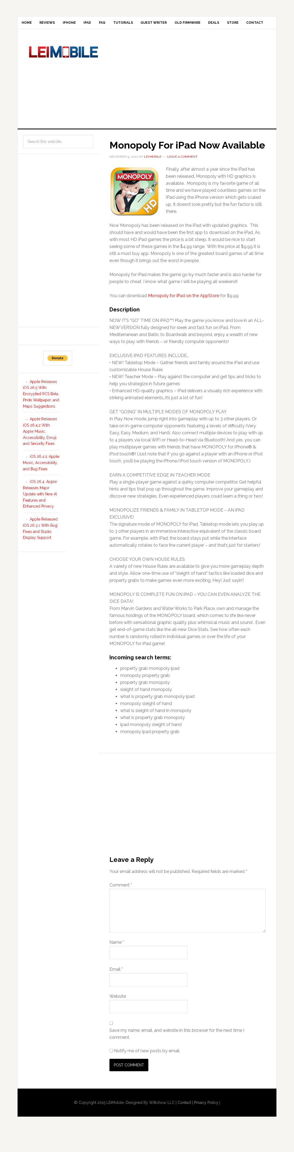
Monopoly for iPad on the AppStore (183, 314)
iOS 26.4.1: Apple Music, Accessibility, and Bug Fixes (41, 481)
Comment (120, 903)
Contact (57, 40)
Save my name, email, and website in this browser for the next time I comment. (176, 1053)
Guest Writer (188, 24)
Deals (258, 24)
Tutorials (152, 24)
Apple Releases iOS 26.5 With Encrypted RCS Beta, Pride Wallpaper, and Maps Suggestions (41, 412)
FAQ (125, 24)
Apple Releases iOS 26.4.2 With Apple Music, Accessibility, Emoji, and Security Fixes (40, 450)
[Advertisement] (201, 97)
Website (117, 1015)
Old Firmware (227, 24)
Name (116, 961)
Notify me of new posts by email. (147, 1069)
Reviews (55, 24)
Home (29, 24)
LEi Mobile (63, 71)
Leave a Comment (182, 175)
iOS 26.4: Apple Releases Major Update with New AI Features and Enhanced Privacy (40, 513)
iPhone (82, 24)
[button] (134, 210)
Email (116, 988)
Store (30, 40)
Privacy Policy (206, 1121)
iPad (105, 24)
